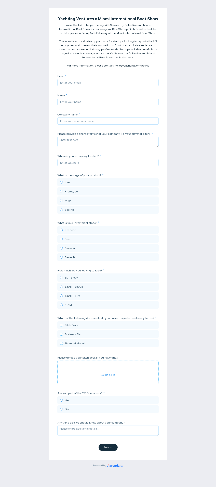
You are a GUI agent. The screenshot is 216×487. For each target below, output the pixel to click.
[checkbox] (108, 325)
